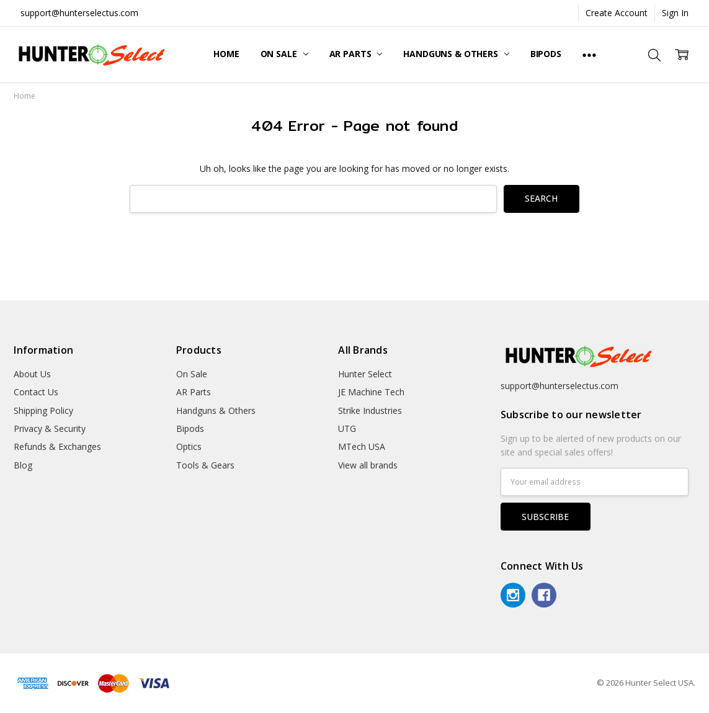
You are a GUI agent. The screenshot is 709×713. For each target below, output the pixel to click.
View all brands (368, 465)
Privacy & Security (50, 428)
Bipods (545, 54)
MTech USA (361, 446)
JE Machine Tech (371, 392)
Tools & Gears (205, 465)
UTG (347, 428)
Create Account (617, 13)
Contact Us (36, 392)
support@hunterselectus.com (79, 13)
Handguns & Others (456, 54)
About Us (32, 374)
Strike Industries (370, 410)
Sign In (675, 13)
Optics (189, 446)
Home (226, 54)
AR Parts (356, 54)
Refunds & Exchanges (57, 446)
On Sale (284, 54)
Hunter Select (365, 374)
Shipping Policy (43, 410)
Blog (23, 465)
